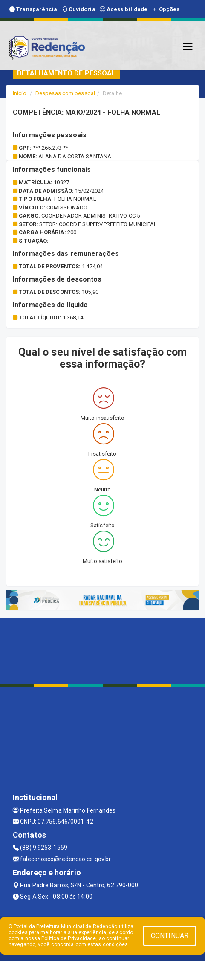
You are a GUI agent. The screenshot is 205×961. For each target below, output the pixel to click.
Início (19, 93)
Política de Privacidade (68, 938)
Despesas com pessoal (65, 93)
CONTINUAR (169, 936)
